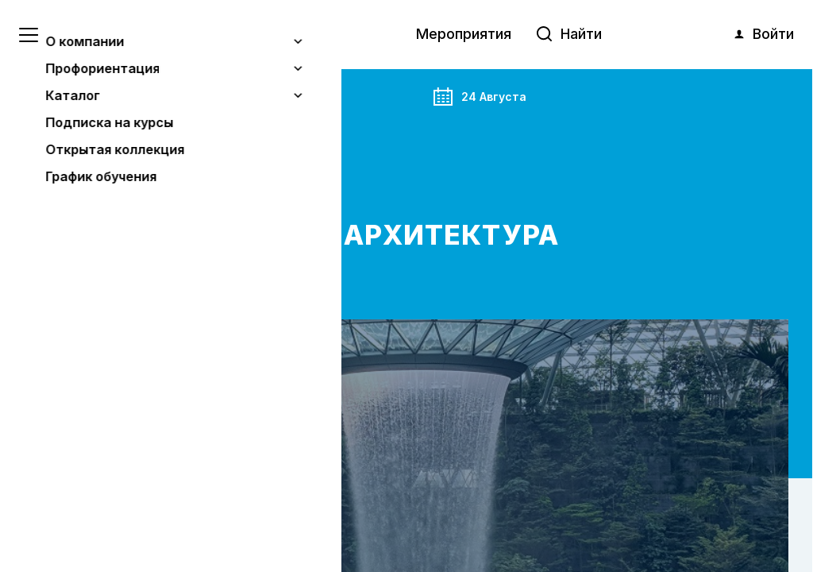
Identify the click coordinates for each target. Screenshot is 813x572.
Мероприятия (463, 33)
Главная (47, 92)
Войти (763, 34)
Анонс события (122, 92)
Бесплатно (72, 155)
